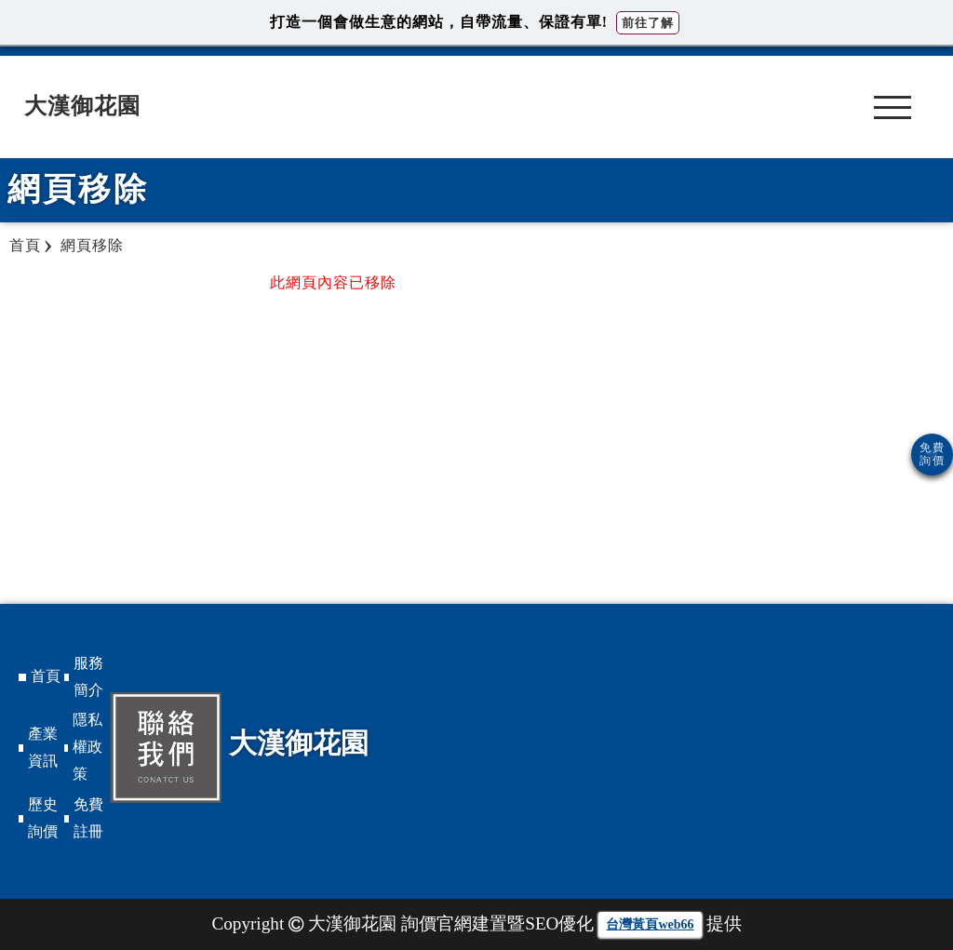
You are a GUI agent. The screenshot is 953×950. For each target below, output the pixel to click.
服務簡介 (88, 676)
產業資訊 (43, 747)
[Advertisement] (825, 404)
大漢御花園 (82, 106)
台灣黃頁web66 (649, 924)
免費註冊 (88, 817)
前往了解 (648, 23)
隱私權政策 (87, 747)
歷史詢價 (43, 817)
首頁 (45, 676)
